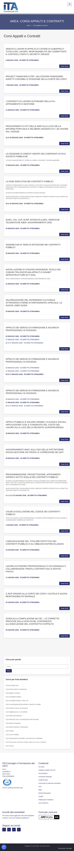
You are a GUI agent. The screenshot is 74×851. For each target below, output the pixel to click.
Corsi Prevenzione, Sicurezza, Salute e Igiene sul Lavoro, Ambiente (26, 742)
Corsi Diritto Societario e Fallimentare (17, 727)
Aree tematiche (43, 773)
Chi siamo (41, 767)
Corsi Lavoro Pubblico (12, 734)
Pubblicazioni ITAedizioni (45, 799)
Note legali (69, 848)
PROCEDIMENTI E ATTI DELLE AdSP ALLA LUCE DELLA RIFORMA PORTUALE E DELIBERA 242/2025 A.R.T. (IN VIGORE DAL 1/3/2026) (37, 129)
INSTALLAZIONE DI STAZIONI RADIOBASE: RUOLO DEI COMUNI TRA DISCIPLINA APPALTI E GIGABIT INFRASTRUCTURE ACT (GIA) (33, 272)
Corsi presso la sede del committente (49, 783)
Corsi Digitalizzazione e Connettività (16, 712)
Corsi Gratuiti (10, 731)
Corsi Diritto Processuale (13, 723)
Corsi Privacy (10, 746)
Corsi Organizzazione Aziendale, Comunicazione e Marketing (24, 738)
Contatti (40, 796)
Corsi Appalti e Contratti (13, 693)
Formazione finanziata (45, 776)
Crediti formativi (43, 780)
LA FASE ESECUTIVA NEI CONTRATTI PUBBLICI (29, 181)
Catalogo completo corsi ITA (46, 770)
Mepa (40, 790)
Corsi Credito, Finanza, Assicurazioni (17, 708)
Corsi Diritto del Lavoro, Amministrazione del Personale (22, 719)
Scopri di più (64, 66)
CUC (39, 786)
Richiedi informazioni (44, 793)
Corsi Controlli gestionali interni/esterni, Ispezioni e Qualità (23, 704)
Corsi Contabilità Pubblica (13, 697)
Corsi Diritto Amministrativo (14, 715)
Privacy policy (61, 848)
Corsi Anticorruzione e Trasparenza (16, 689)
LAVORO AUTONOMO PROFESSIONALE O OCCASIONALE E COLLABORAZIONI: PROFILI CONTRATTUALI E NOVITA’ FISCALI (36, 569)
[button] (4, 847)
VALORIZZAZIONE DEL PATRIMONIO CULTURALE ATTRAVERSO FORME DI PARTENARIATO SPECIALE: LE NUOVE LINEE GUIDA (34, 303)
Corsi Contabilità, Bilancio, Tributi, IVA (17, 700)
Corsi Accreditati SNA (12, 685)
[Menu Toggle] (69, 4)
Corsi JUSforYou (43, 803)
